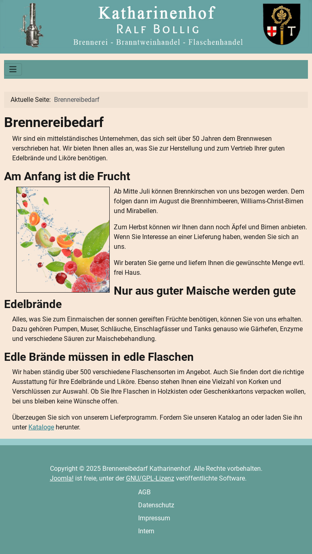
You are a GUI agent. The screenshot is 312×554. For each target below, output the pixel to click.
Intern (146, 531)
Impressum (154, 518)
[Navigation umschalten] (13, 69)
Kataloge (41, 427)
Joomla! (62, 478)
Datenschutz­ (156, 505)
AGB (144, 492)
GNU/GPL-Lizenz (150, 478)
